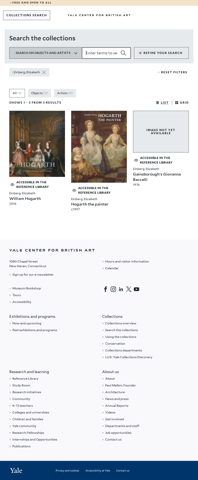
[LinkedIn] (121, 289)
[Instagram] (113, 289)
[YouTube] (136, 289)
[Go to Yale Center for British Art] (99, 15)
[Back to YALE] (99, 250)
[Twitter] (129, 289)
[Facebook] (105, 289)
